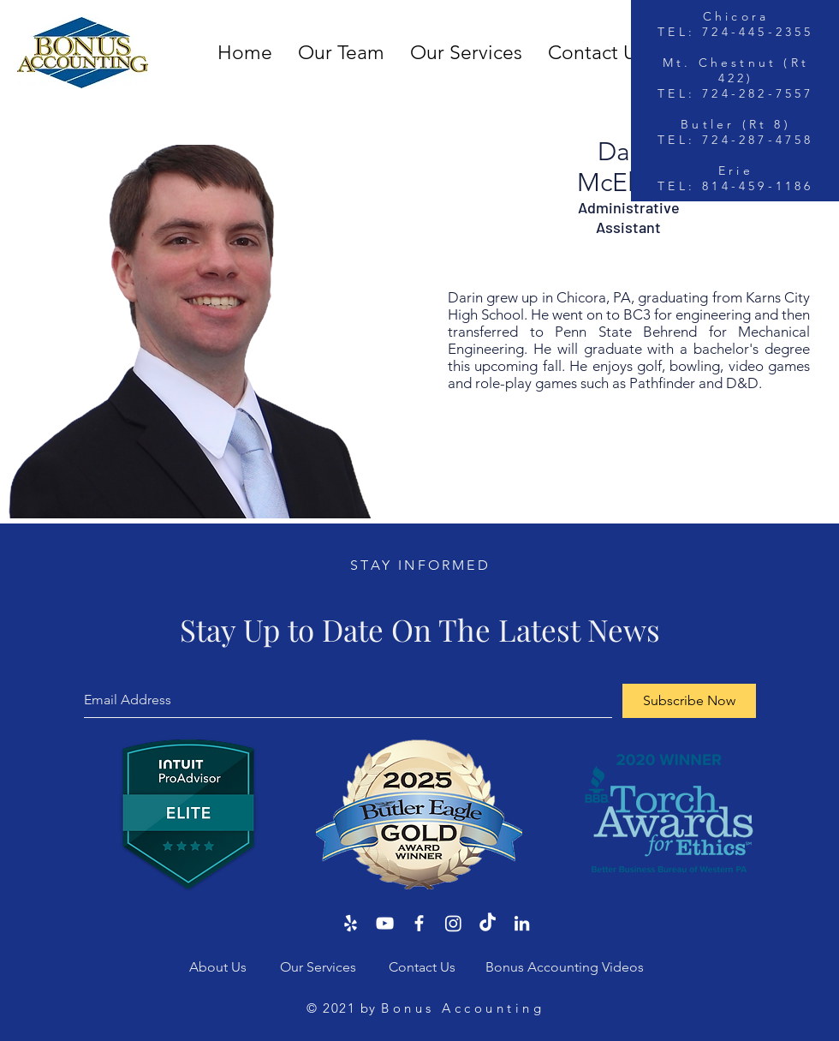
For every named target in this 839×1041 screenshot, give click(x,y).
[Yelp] (350, 923)
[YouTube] (385, 923)
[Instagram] (453, 923)
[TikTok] (487, 923)
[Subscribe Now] (689, 701)
